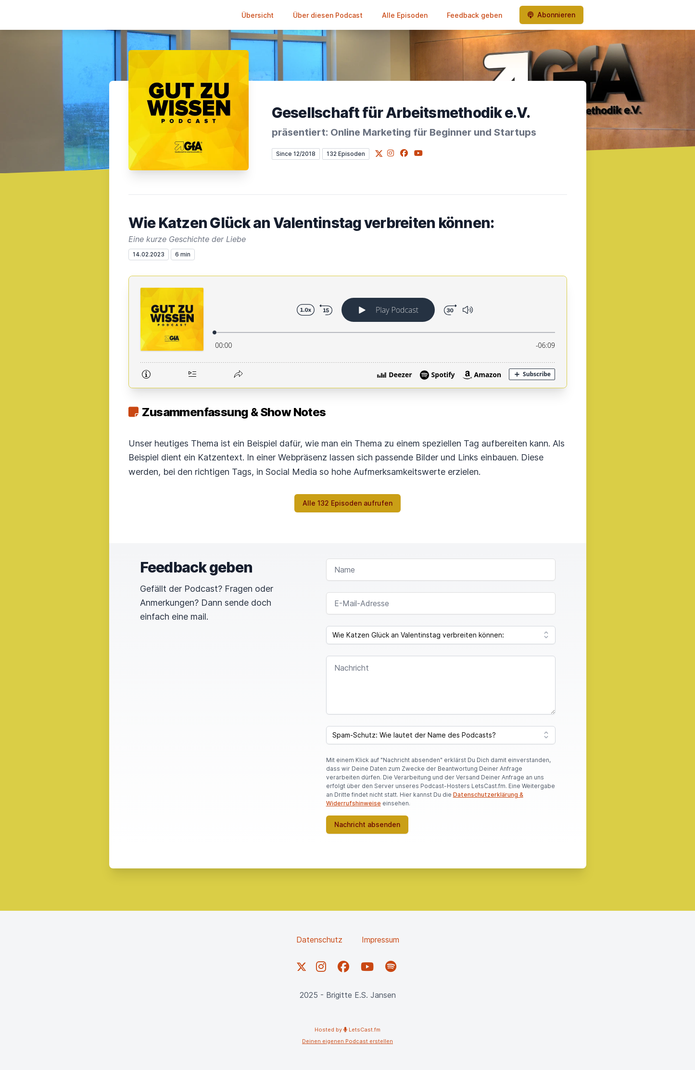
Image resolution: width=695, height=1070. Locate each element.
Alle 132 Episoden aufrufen (347, 503)
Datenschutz (319, 939)
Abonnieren (551, 15)
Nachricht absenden (367, 824)
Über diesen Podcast (328, 15)
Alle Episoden (405, 15)
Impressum (380, 939)
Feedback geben (474, 15)
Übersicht (257, 15)
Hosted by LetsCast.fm (347, 1029)
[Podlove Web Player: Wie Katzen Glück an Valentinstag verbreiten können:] (348, 332)
